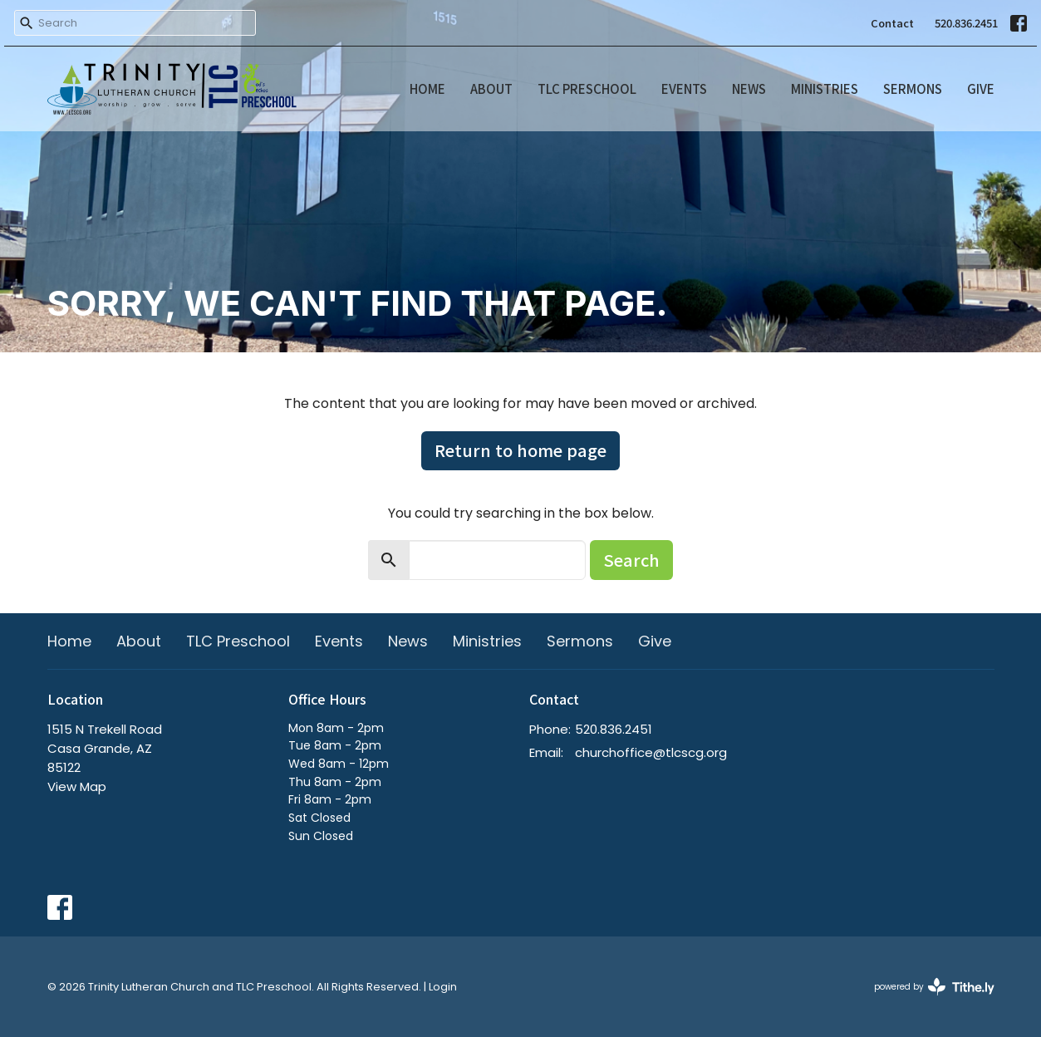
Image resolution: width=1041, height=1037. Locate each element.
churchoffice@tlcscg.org (651, 752)
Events (684, 88)
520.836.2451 (966, 23)
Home (427, 88)
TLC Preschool (587, 88)
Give (980, 88)
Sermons (912, 88)
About (491, 88)
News (749, 88)
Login (443, 987)
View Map (76, 786)
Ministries (824, 88)
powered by (934, 986)
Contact (892, 23)
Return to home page (520, 450)
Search (631, 560)
